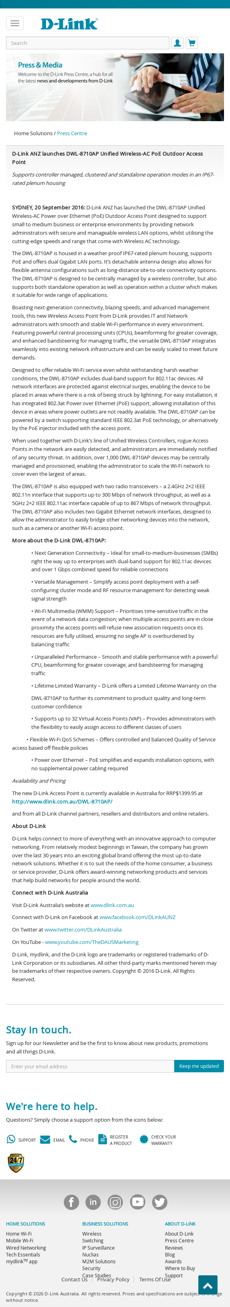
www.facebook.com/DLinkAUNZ (137, 917)
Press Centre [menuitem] (179, 1240)
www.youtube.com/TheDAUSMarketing (91, 942)
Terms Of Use (155, 1279)
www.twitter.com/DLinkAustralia (83, 929)
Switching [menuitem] (93, 1240)
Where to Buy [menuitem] (180, 1268)
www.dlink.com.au (112, 905)
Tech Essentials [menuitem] (23, 1254)
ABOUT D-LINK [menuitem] (180, 1224)
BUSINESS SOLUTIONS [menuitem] (105, 1224)
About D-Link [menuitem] (179, 1233)
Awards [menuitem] (173, 1261)
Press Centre (72, 133)
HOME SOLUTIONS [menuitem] (25, 1224)
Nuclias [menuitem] (90, 1254)
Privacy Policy (113, 1279)
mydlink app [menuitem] (21, 1261)
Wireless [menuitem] (92, 1233)
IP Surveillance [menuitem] (98, 1247)
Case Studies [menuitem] (96, 1275)
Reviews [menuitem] (174, 1247)
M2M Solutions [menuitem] (99, 1261)
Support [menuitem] (174, 1275)
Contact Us (74, 1279)
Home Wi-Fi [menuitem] (19, 1233)
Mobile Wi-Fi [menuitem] (19, 1240)
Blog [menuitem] (170, 1254)
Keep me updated (199, 1066)
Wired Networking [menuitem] (26, 1247)
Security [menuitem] (91, 1268)
